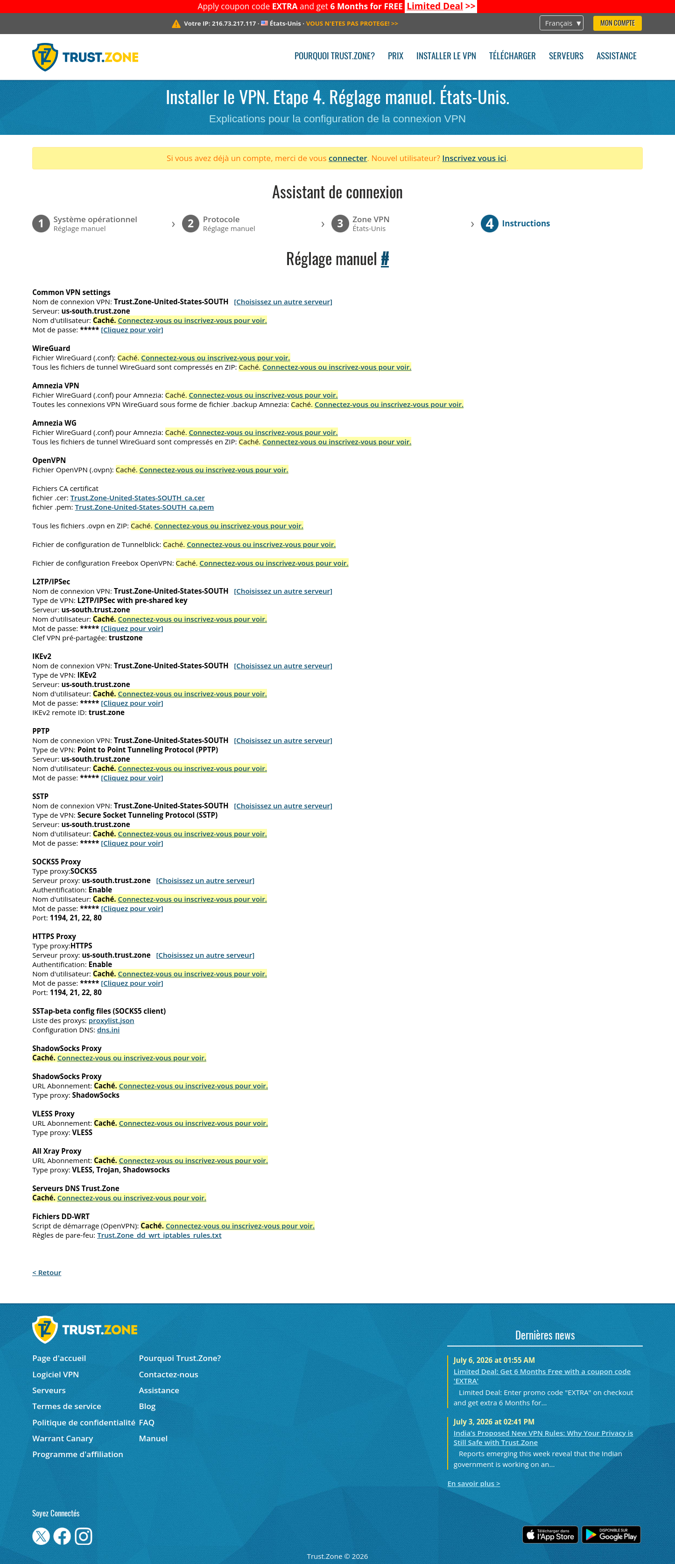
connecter (348, 158)
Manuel (153, 1438)
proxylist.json (111, 1020)
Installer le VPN (446, 56)
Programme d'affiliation (77, 1454)
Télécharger (512, 56)
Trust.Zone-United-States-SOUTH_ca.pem (144, 507)
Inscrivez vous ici (474, 158)
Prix (395, 56)
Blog (147, 1406)
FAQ (147, 1422)
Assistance (617, 56)
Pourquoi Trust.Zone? (335, 56)
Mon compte (617, 23)
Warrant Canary (62, 1438)
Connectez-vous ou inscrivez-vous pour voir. (192, 320)
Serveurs (566, 56)
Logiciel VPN (55, 1374)
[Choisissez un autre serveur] (283, 301)
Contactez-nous (168, 1374)
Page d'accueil (59, 1358)
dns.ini (108, 1029)
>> (441, 6)
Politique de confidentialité (83, 1422)
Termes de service (66, 1406)
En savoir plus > (473, 1483)
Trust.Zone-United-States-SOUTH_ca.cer (137, 497)
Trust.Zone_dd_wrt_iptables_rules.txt (159, 1235)
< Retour (46, 1272)
